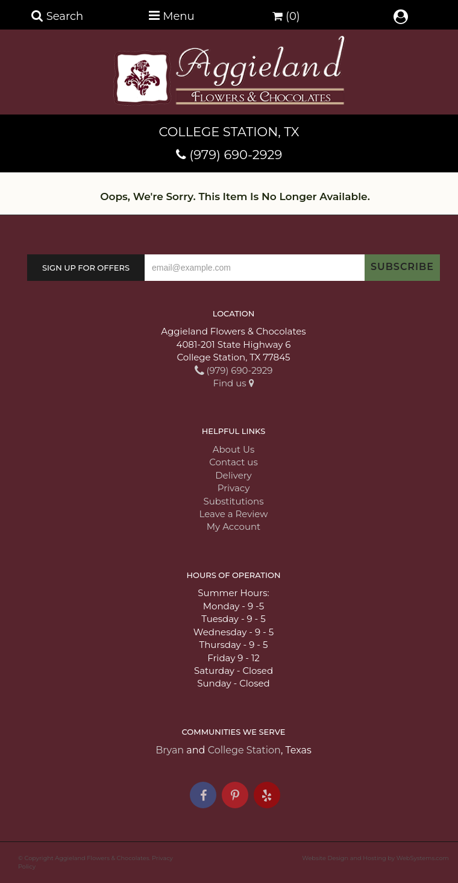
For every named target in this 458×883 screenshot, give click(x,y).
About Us (234, 449)
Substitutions (234, 501)
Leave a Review (233, 514)
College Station (244, 750)
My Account (233, 526)
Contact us (233, 462)
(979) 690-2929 (235, 154)
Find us (233, 383)
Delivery (233, 475)
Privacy (234, 488)
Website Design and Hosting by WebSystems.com (375, 858)
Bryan (169, 750)
